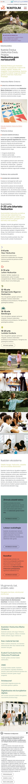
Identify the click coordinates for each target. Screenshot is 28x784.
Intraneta (16, 4)
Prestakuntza (23, 4)
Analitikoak (4, 744)
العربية (21, 1)
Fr (16, 1)
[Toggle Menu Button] (25, 7)
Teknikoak (4, 758)
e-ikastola (10, 4)
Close (27, 733)
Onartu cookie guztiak (8, 781)
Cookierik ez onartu (7, 778)
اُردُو (18, 1)
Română (26, 1)
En (14, 1)
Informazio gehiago (8, 345)
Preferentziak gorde (7, 774)
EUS (2, 1)
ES (3, 1)
